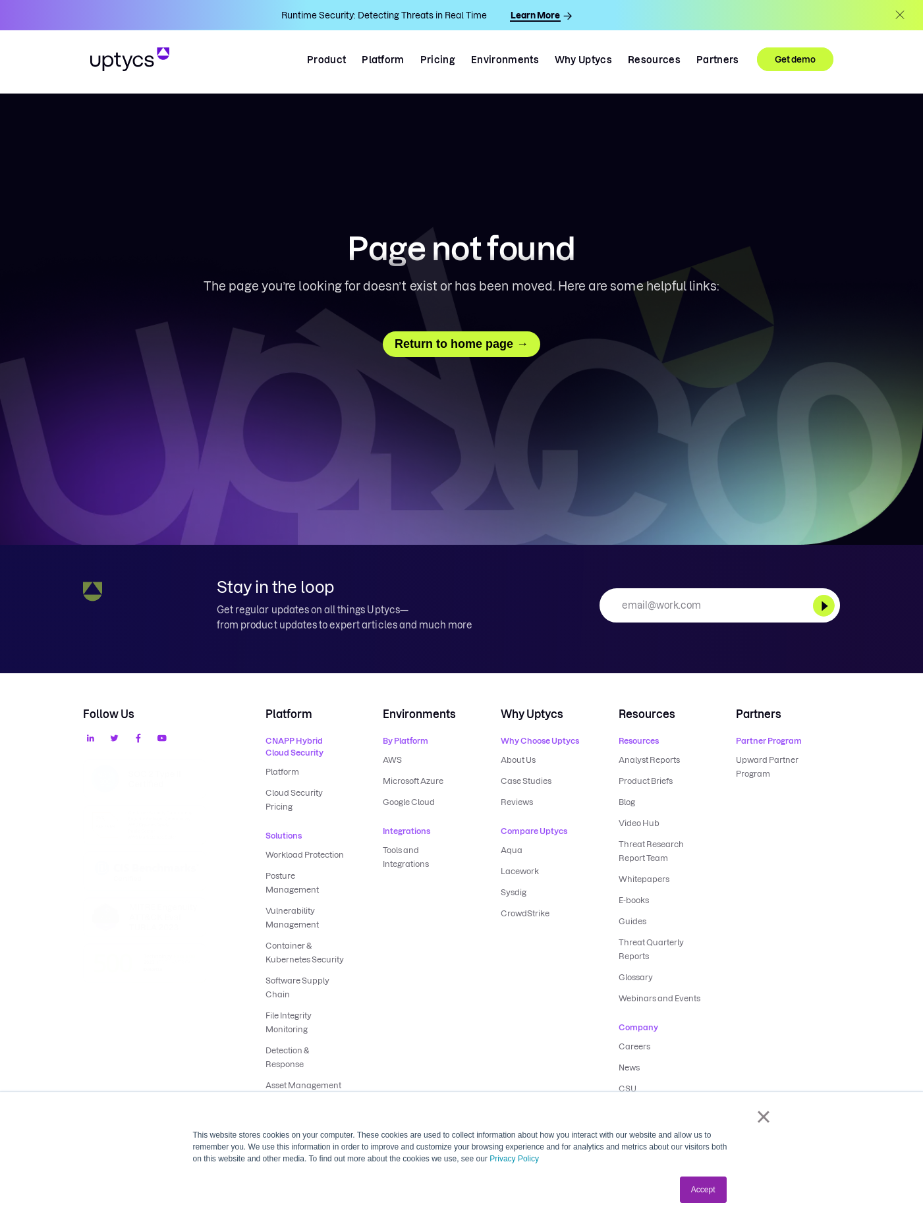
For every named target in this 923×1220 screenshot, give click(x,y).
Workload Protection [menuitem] (305, 854)
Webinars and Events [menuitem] (659, 998)
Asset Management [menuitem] (303, 1085)
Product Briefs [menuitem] (646, 781)
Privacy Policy (514, 1158)
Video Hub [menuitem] (639, 823)
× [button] (763, 1117)
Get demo (795, 59)
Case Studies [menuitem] (526, 781)
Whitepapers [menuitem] (644, 879)
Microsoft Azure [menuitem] (413, 781)
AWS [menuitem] (392, 760)
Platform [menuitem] (282, 771)
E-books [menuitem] (634, 900)
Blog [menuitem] (627, 802)
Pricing (437, 60)
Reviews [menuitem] (517, 802)
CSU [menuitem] (627, 1088)
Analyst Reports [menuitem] (649, 760)
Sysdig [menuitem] (513, 892)
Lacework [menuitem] (520, 871)
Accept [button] (703, 1189)
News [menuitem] (629, 1067)
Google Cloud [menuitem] (409, 802)
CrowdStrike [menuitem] (525, 913)
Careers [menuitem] (634, 1046)
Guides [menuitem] (632, 921)
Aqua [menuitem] (511, 850)
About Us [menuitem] (518, 760)
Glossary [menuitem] (636, 977)
